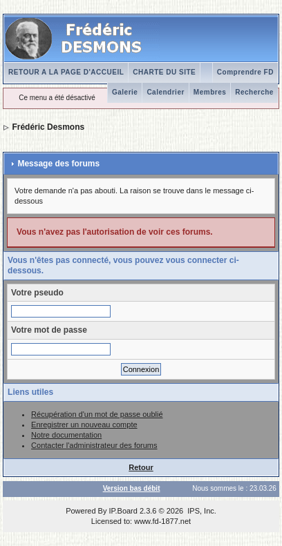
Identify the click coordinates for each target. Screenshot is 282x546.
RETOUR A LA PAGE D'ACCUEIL (66, 72)
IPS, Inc (200, 511)
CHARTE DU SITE (164, 72)
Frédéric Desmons (48, 127)
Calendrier (165, 92)
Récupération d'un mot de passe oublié (96, 414)
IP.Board (123, 511)
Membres (210, 92)
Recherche (254, 92)
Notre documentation (66, 435)
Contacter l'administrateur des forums (94, 445)
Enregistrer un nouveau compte (84, 424)
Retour (141, 467)
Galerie (125, 92)
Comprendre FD (245, 72)
